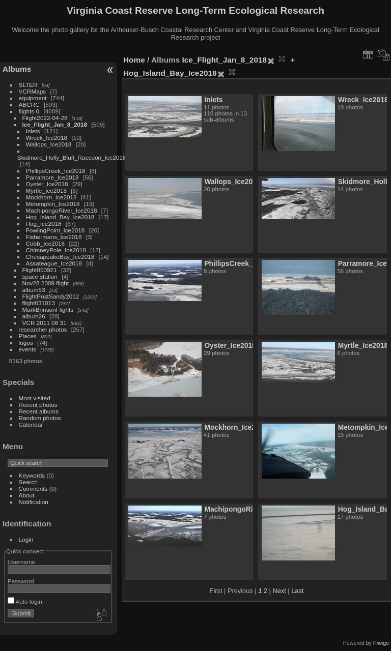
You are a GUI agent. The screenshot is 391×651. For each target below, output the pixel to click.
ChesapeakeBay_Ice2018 (60, 256)
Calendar (31, 424)
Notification (33, 501)
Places (28, 336)
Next (279, 591)
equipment (33, 98)
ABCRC (29, 104)
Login (26, 539)
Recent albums (39, 411)
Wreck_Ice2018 (47, 137)
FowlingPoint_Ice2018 (55, 230)
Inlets (33, 131)
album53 (33, 289)
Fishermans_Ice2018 (54, 236)
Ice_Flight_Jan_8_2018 (55, 124)
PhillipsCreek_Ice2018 (56, 170)
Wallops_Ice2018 (49, 144)
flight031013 (38, 303)
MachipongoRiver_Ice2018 (61, 210)
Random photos (40, 418)
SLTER (28, 84)
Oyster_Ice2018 (47, 184)
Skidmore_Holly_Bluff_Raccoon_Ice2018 (71, 157)
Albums (17, 69)
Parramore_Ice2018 (52, 177)
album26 (33, 316)
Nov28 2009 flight (45, 283)
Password (21, 581)
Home (134, 59)
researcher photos (43, 329)
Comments (33, 488)
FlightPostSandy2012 (50, 296)
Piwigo (381, 643)
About (27, 495)
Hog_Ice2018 (44, 223)
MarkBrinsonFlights (48, 309)
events (28, 349)
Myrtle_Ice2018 (46, 190)
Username (21, 561)
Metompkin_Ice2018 (53, 203)
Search (28, 482)
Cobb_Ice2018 (45, 243)
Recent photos (38, 404)
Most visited (34, 398)
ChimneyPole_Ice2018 (56, 250)
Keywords (32, 475)
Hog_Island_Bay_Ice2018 (60, 217)
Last (297, 591)
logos (26, 342)
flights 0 (29, 111)
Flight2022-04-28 (45, 117)
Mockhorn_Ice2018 (51, 197)
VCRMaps (32, 91)
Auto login (25, 601)
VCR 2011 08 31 (44, 322)
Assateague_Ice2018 (54, 263)
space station (40, 276)
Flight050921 (39, 270)
